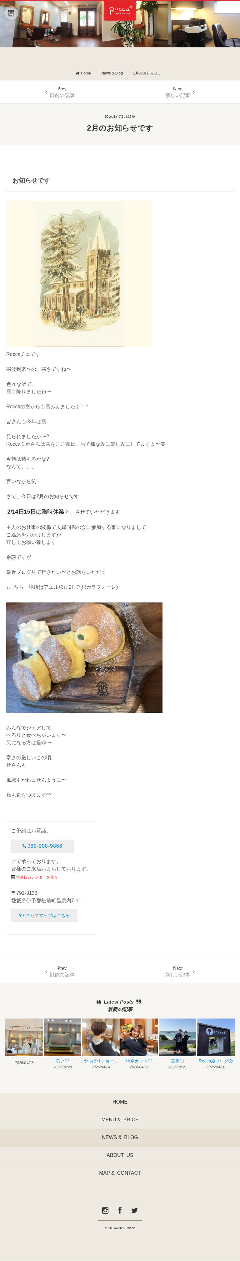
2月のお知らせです (148, 73)
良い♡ (62, 1061)
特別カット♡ (139, 1061)
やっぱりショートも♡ (101, 1061)
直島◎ (177, 1061)
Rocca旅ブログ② (216, 1061)
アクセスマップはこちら (44, 915)
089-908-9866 (42, 846)
